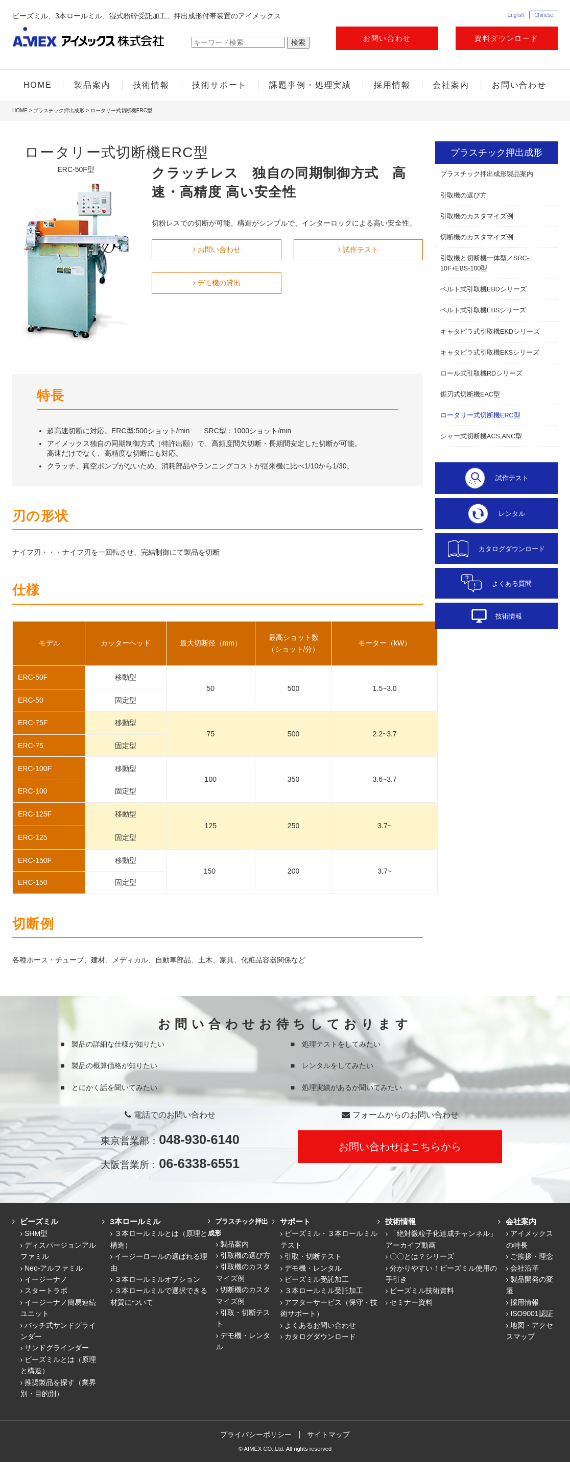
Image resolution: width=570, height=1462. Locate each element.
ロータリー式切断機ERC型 (480, 415)
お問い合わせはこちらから (400, 1146)
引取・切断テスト (313, 1256)
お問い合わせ (387, 38)
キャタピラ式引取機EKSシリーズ (489, 352)
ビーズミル (36, 1221)
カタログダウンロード (320, 1336)
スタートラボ (46, 1290)
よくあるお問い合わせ (320, 1325)
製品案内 (92, 85)
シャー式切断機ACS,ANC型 (481, 436)
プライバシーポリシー (255, 1434)
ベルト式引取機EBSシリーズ (483, 310)
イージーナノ (46, 1279)
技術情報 (151, 85)
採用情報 (392, 85)
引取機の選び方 (463, 195)
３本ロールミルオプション (157, 1279)
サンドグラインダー (57, 1348)
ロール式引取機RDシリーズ (481, 373)
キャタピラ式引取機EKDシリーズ (490, 331)
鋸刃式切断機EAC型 (470, 394)
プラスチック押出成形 (58, 110)
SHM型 (36, 1233)
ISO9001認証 (531, 1313)
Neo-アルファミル (54, 1268)
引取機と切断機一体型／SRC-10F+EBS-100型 (484, 263)
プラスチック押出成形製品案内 (486, 174)
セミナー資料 (411, 1302)
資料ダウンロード (506, 38)
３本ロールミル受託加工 (323, 1290)
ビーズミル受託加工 (316, 1279)
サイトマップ (329, 1434)
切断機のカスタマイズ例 (476, 237)
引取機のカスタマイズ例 (476, 216)
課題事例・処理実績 (310, 85)
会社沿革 (524, 1268)
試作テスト (360, 249)
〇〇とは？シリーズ (422, 1256)
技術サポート (219, 85)
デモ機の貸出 (219, 283)
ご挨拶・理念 (531, 1256)
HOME (37, 85)
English (515, 15)
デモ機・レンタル (313, 1268)
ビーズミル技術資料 (422, 1290)
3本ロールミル (132, 1221)
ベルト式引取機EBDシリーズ (483, 289)
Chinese (543, 15)
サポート (292, 1221)
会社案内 (451, 85)
